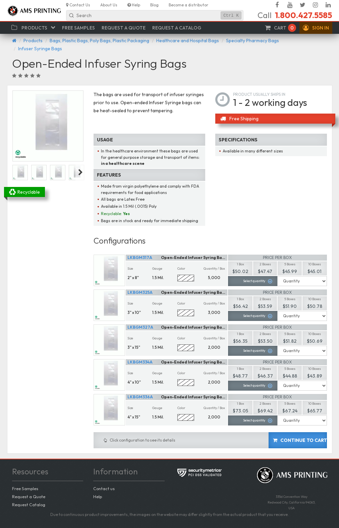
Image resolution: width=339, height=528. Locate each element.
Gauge (157, 268)
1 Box (240, 264)
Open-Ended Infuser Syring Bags (194, 257)
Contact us (104, 488)
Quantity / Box (214, 268)
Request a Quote (28, 496)
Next (80, 172)
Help (97, 496)
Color (181, 268)
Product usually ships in (259, 94)
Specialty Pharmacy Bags (252, 41)
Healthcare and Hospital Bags (187, 41)
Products (33, 41)
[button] (315, 28)
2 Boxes (265, 264)
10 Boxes (314, 264)
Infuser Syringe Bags (40, 49)
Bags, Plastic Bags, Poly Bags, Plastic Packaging (99, 41)
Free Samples (25, 488)
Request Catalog (28, 504)
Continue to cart (300, 440)
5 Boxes (289, 264)
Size (130, 268)
